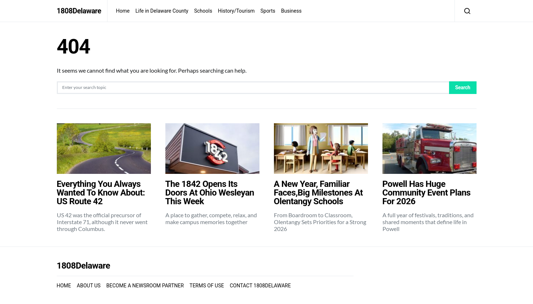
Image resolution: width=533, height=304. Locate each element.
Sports (268, 11)
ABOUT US (89, 285)
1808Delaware (79, 11)
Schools (203, 11)
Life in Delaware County (161, 11)
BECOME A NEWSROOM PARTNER (145, 285)
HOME (64, 285)
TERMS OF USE (207, 285)
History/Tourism (236, 11)
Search (462, 87)
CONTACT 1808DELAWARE (260, 285)
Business (291, 11)
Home (123, 11)
